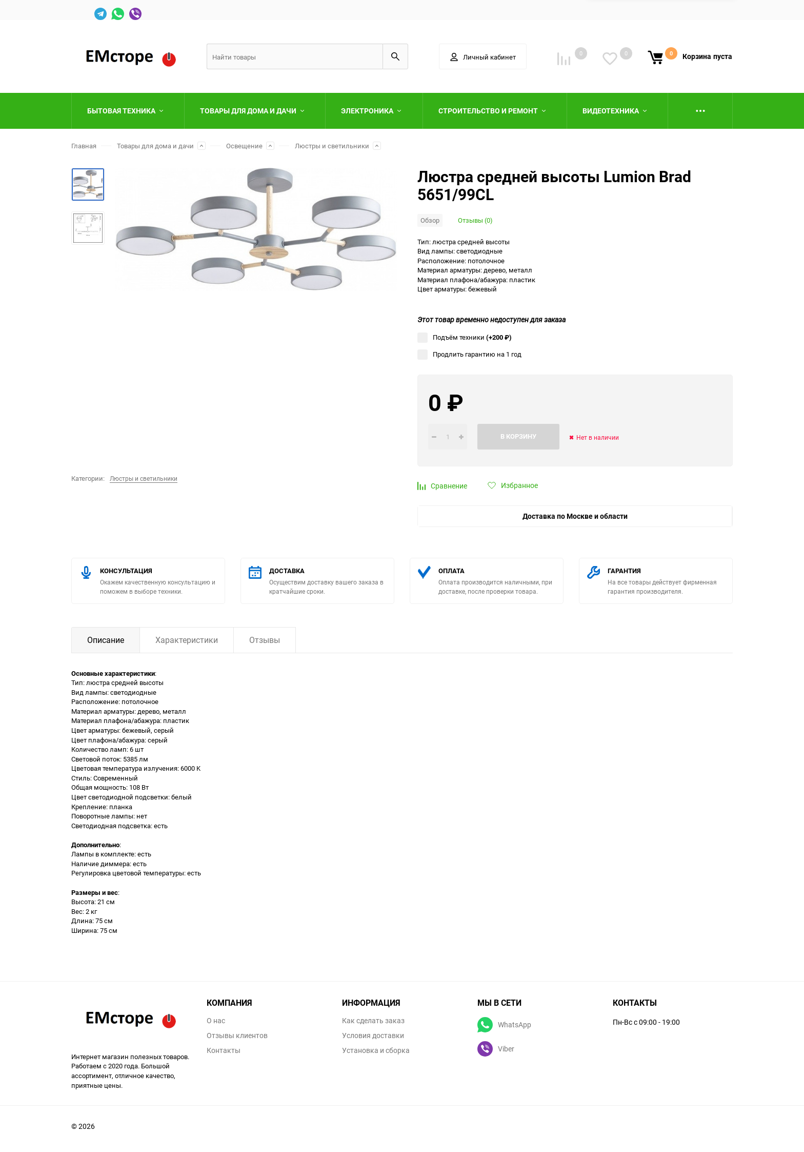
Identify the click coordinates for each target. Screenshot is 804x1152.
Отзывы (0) (475, 220)
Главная (83, 145)
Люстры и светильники (332, 145)
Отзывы (264, 640)
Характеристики (186, 640)
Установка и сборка (376, 1050)
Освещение (244, 145)
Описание (105, 640)
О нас (216, 1020)
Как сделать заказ (373, 1020)
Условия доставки (373, 1035)
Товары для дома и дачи (155, 145)
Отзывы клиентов (237, 1035)
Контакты (223, 1050)
